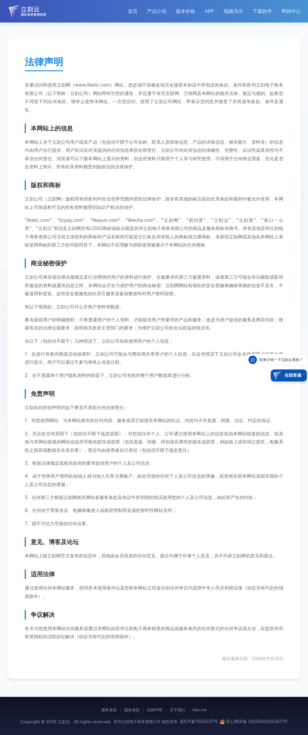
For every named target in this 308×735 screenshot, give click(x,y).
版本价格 (185, 11)
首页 (132, 11)
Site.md (205, 710)
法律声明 (154, 710)
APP (209, 11)
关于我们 (180, 710)
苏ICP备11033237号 (199, 721)
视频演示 (233, 11)
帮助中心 (291, 11)
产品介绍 (156, 11)
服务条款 (103, 710)
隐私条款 (129, 710)
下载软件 (262, 11)
